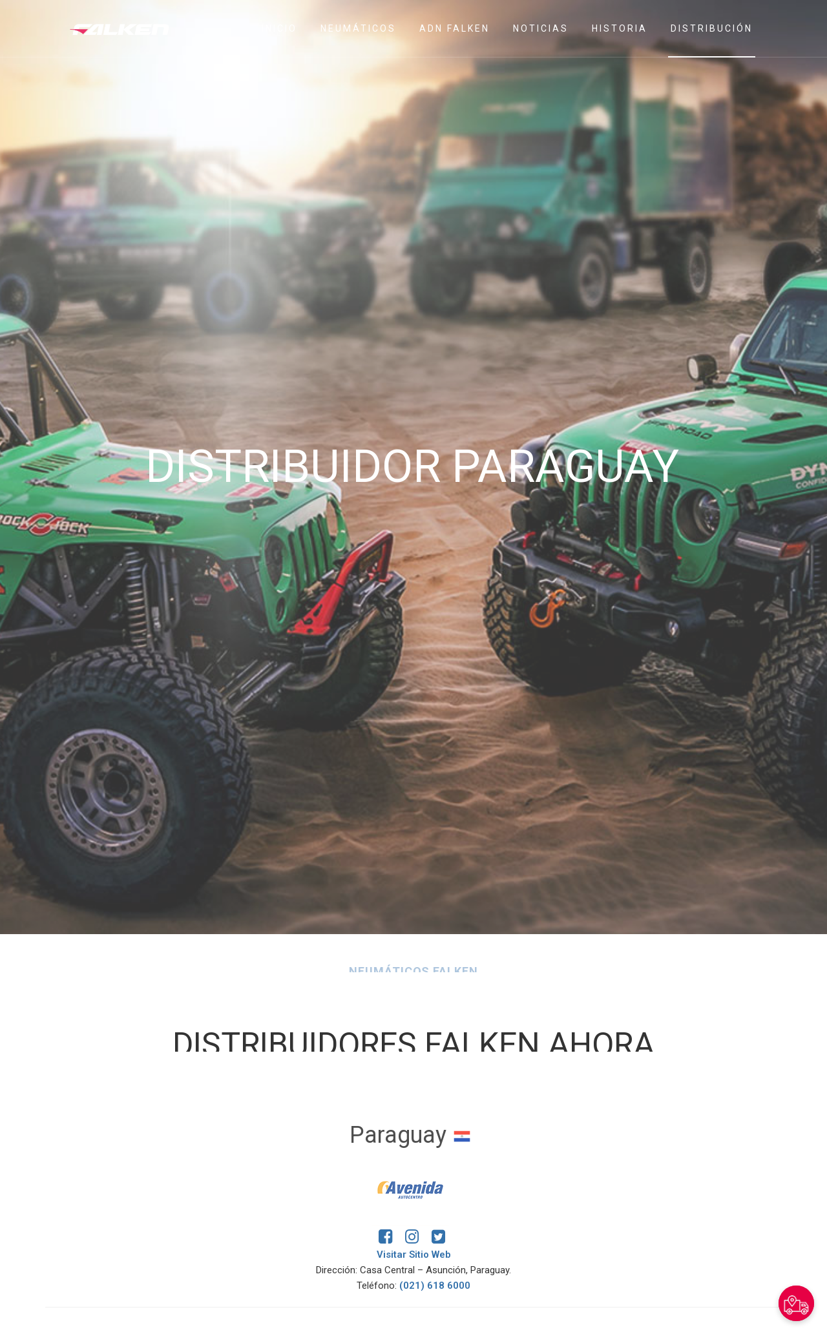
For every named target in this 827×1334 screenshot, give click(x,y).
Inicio (279, 28)
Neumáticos (358, 28)
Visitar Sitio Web (414, 1254)
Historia (619, 28)
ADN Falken (454, 28)
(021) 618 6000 (434, 1285)
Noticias (541, 28)
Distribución (712, 28)
